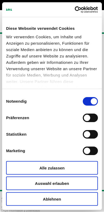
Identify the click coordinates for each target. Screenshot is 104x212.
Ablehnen (52, 199)
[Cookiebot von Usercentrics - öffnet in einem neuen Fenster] (75, 9)
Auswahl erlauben (52, 183)
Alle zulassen (51, 167)
